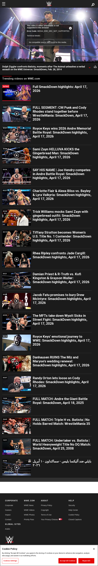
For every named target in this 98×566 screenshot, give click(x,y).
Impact (7, 515)
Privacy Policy (46, 505)
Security (72, 505)
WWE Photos (29, 515)
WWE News (29, 505)
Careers (8, 510)
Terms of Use (46, 515)
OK (49, 42)
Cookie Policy (74, 515)
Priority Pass (29, 519)
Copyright (45, 510)
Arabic (7, 529)
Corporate (9, 505)
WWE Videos (29, 510)
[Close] (94, 549)
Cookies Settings (10, 561)
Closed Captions (75, 519)
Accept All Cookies (67, 561)
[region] (49, 555)
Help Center (73, 510)
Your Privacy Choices (49, 519)
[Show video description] (89, 67)
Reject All (86, 561)
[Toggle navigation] (3, 3)
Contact (8, 519)
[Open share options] (95, 67)
